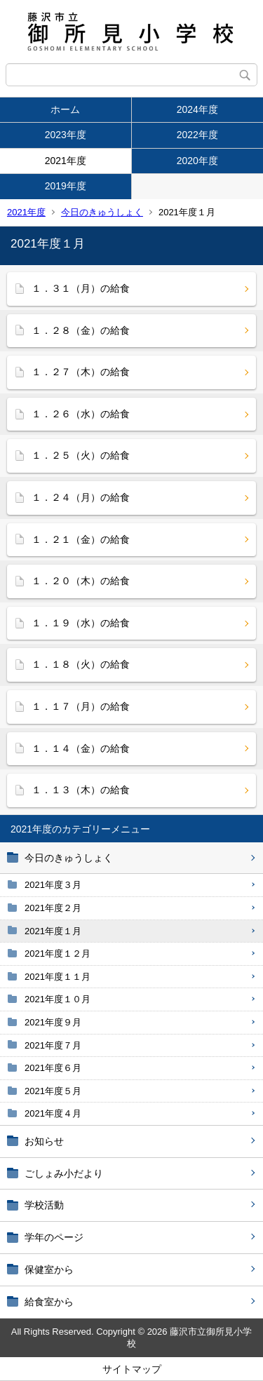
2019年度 (65, 185)
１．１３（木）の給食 (81, 789)
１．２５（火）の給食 (81, 455)
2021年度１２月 (57, 953)
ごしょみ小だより (64, 1173)
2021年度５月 (53, 1091)
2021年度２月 (53, 908)
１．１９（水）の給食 (81, 622)
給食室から (49, 1301)
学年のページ (54, 1237)
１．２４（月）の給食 (81, 497)
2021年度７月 (53, 1045)
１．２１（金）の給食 (81, 539)
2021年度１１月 (57, 976)
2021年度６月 (53, 1068)
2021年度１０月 (57, 999)
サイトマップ (131, 1369)
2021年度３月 (53, 885)
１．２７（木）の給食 (81, 371)
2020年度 (197, 160)
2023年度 (65, 134)
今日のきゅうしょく (102, 212)
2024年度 (197, 109)
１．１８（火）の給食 (81, 664)
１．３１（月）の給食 (81, 288)
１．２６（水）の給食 (81, 413)
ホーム (65, 109)
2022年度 (197, 134)
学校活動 (44, 1205)
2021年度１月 (53, 931)
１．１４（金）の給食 (81, 748)
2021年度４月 (53, 1113)
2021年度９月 (53, 1022)
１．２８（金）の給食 (81, 330)
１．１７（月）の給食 (81, 706)
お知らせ (44, 1141)
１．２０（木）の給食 (81, 580)
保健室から (49, 1269)
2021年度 (65, 160)
